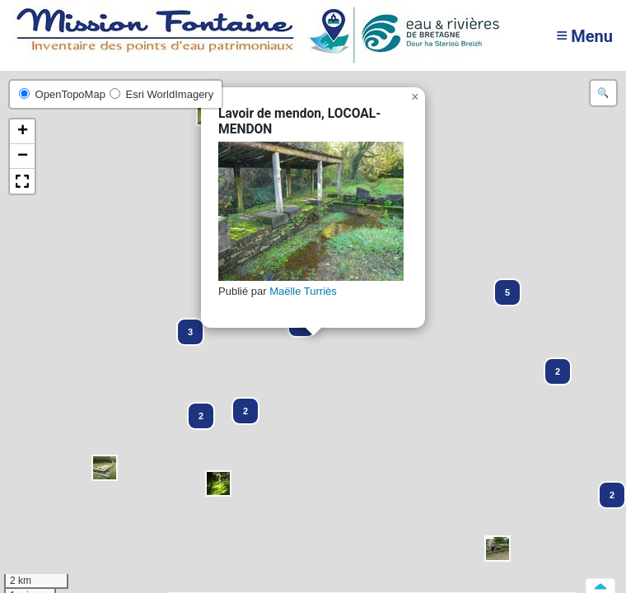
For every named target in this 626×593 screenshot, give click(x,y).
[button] (218, 483)
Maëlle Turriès (303, 291)
